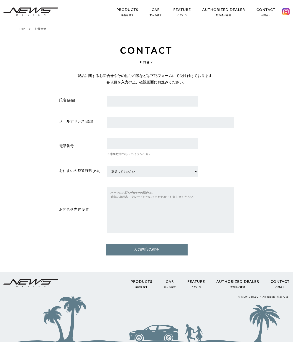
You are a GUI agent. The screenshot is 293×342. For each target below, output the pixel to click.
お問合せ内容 (70, 209)
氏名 (62, 100)
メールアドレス (72, 121)
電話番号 (66, 146)
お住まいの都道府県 (75, 171)
